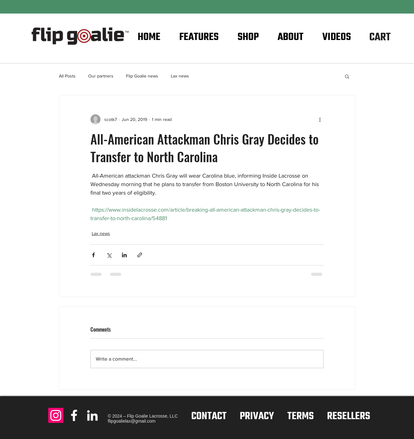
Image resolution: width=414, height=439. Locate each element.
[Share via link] (140, 255)
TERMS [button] (300, 416)
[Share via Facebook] (93, 255)
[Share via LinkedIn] (124, 255)
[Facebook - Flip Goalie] (74, 415)
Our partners (100, 75)
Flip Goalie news (142, 75)
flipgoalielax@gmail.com (131, 421)
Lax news (180, 75)
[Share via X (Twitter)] (109, 255)
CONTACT (209, 416)
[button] (390, 36)
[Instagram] (55, 415)
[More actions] (320, 119)
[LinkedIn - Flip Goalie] (92, 415)
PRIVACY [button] (257, 416)
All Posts (67, 75)
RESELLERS (348, 416)
